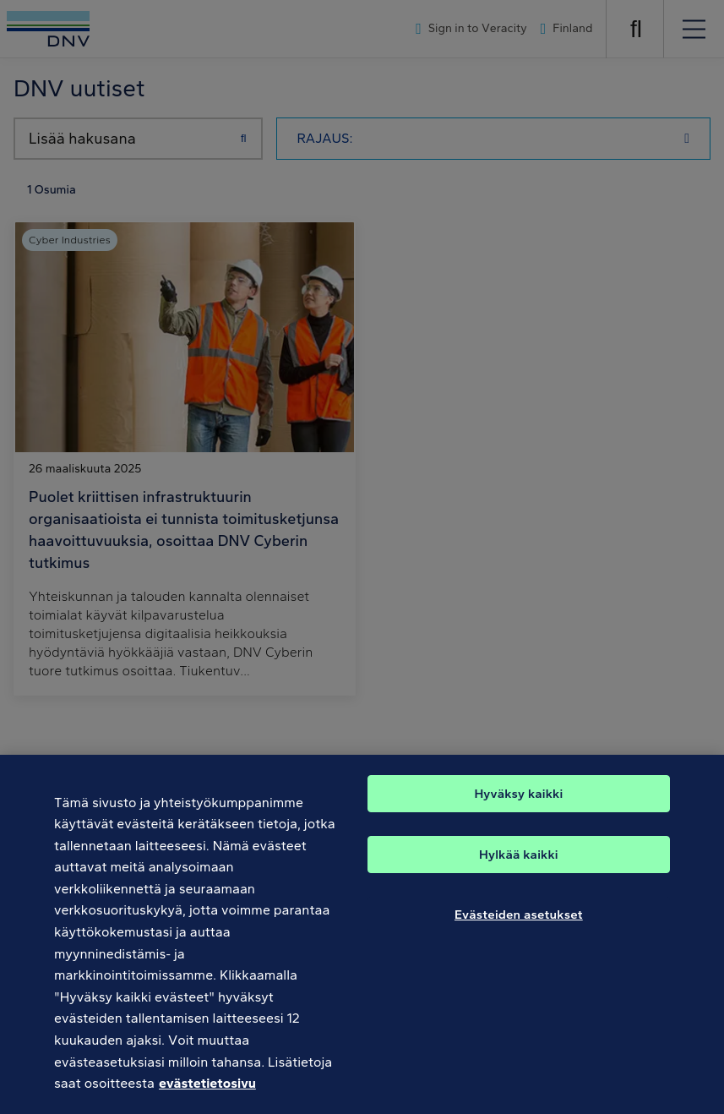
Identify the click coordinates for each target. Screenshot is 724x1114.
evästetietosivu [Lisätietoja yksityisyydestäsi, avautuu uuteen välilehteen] (207, 1099)
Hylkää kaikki (518, 869)
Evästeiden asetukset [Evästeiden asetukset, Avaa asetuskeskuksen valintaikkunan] (519, 929)
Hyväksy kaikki (518, 808)
